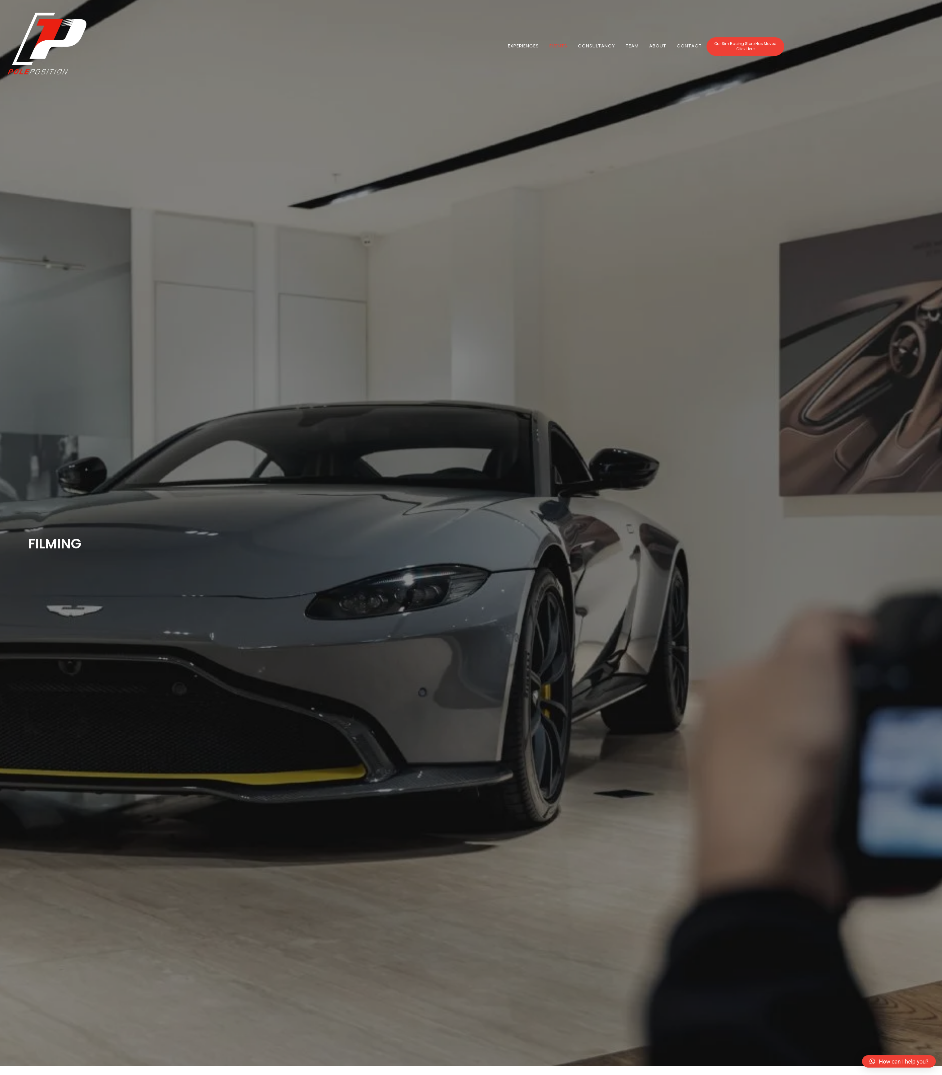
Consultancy (596, 51)
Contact (689, 51)
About (657, 51)
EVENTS (558, 51)
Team (632, 51)
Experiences (523, 51)
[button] (745, 52)
